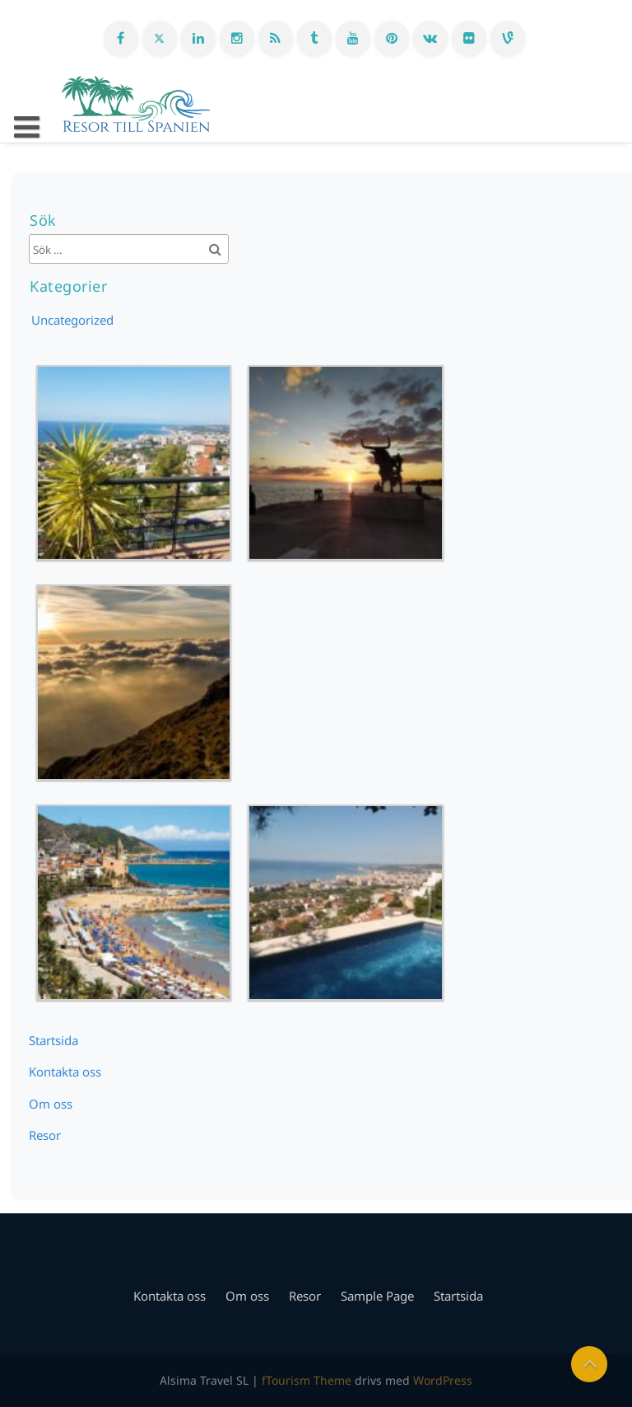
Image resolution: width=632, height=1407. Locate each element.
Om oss (50, 1103)
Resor (45, 1135)
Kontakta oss (65, 1071)
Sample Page (377, 1295)
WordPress (442, 1380)
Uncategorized (72, 320)
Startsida (53, 1040)
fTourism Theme (306, 1380)
